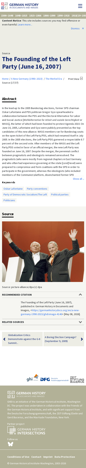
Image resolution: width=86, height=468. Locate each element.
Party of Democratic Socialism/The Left (25, 194)
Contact (36, 456)
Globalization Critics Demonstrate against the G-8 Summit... (24, 339)
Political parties (60, 194)
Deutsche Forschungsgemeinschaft (31, 413)
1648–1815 (21, 15)
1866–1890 (49, 15)
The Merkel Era (54, 78)
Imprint (48, 456)
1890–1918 (63, 15)
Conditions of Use (18, 456)
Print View (73, 79)
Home (5, 78)
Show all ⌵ (78, 178)
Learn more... (25, 24)
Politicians (9, 200)
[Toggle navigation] (81, 6)
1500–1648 (7, 15)
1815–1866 (35, 15)
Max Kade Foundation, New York (51, 417)
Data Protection (65, 456)
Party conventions (37, 188)
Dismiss (77, 28)
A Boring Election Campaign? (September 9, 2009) (61, 339)
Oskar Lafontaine (13, 188)
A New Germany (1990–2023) (27, 78)
